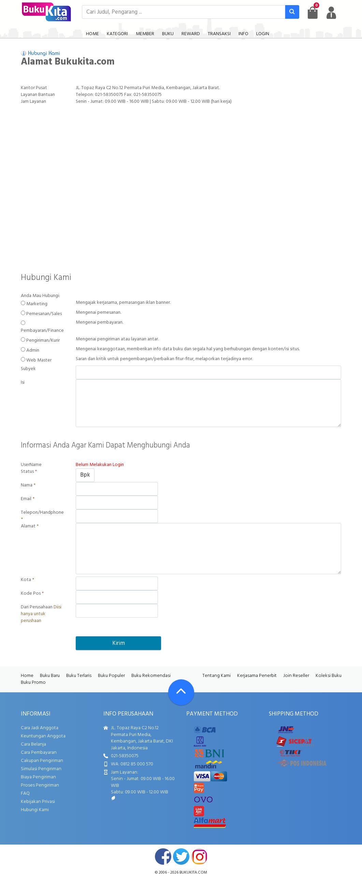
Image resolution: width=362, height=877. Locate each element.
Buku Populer (111, 676)
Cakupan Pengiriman (42, 761)
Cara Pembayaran (39, 752)
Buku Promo (33, 683)
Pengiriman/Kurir (43, 340)
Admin (32, 350)
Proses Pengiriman (40, 785)
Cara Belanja (33, 744)
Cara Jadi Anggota (39, 728)
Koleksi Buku (329, 676)
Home (27, 676)
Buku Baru (50, 676)
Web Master (39, 360)
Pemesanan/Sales (44, 314)
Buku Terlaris (78, 676)
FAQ (25, 793)
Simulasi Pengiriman (41, 769)
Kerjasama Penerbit (257, 676)
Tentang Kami (216, 676)
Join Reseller (296, 676)
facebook (163, 856)
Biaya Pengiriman (38, 777)
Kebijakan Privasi (38, 802)
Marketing (36, 304)
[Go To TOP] (181, 692)
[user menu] (331, 12)
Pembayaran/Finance (42, 330)
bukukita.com (193, 872)
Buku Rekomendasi (151, 676)
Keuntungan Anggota (43, 736)
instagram (199, 856)
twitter (181, 856)
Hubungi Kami (35, 810)
